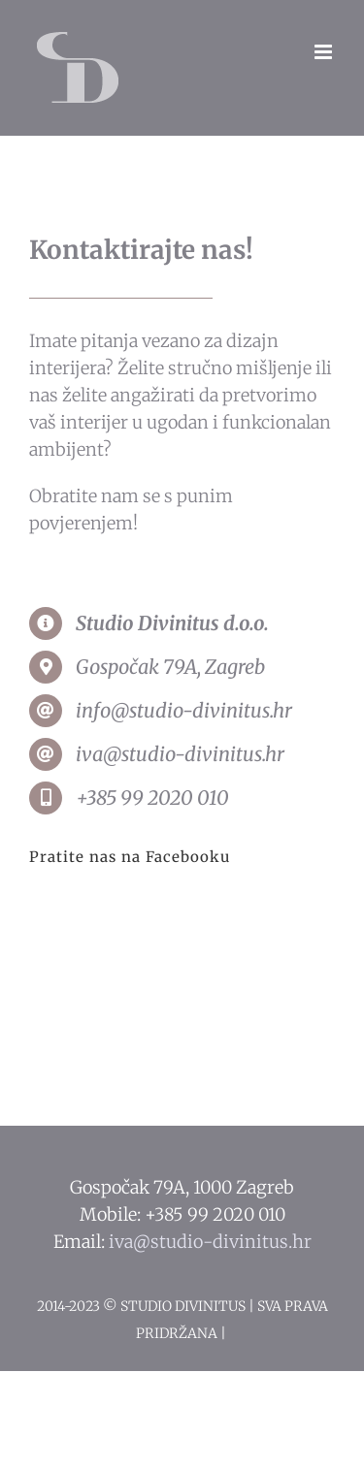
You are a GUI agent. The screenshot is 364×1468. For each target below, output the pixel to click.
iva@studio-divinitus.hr (210, 1241)
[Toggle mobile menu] (324, 52)
